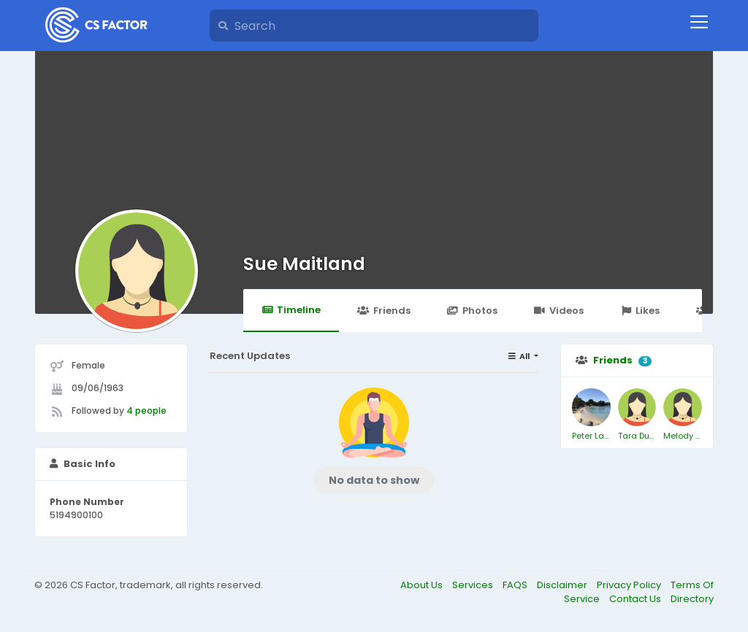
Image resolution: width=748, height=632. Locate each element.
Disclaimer (563, 585)
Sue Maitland (304, 264)
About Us (422, 585)
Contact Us (636, 599)
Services (473, 585)
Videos (559, 310)
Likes (640, 310)
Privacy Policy (630, 585)
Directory (692, 599)
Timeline (291, 310)
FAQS (516, 585)
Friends (383, 310)
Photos (472, 310)
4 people (146, 410)
